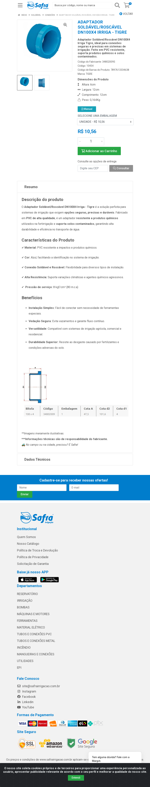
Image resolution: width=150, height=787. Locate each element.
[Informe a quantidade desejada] (91, 141)
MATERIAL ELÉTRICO (31, 627)
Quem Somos (26, 537)
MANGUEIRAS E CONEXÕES (35, 654)
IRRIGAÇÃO (24, 600)
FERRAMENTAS (27, 621)
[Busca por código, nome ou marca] (82, 5)
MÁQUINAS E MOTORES (33, 614)
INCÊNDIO (24, 647)
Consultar (121, 168)
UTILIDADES (25, 661)
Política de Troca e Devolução (37, 550)
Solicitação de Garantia (33, 564)
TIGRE (89, 73)
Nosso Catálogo (28, 543)
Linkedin (25, 702)
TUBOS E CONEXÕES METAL (36, 641)
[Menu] (20, 5)
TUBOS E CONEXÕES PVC (34, 634)
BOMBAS (23, 607)
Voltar (126, 14)
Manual (86, 109)
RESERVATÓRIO (27, 594)
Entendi (76, 777)
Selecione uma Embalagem (97, 115)
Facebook (26, 696)
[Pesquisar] (117, 5)
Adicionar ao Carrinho (99, 151)
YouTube (25, 707)
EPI (19, 667)
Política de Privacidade (32, 557)
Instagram (26, 691)
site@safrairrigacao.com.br (38, 686)
